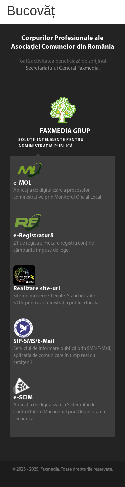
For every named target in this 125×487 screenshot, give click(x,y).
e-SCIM (23, 398)
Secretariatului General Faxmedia (62, 68)
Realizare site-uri (36, 289)
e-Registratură (33, 236)
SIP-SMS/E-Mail (33, 341)
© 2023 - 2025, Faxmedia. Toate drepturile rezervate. (62, 469)
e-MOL (22, 183)
